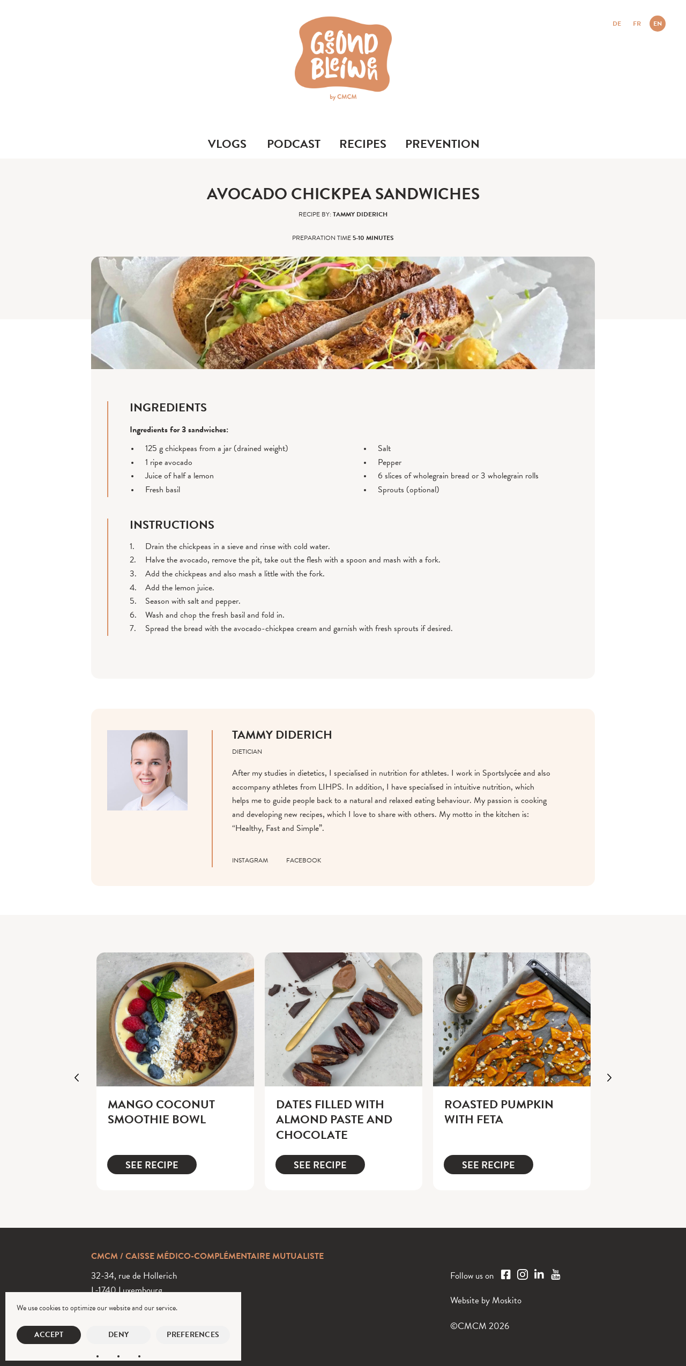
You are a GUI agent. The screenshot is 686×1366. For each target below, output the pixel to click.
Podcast (293, 144)
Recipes (362, 144)
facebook (303, 860)
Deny (118, 1334)
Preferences (193, 1334)
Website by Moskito (485, 1300)
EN (657, 23)
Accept (48, 1334)
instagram (250, 860)
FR (637, 23)
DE (617, 23)
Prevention (442, 144)
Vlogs (227, 144)
